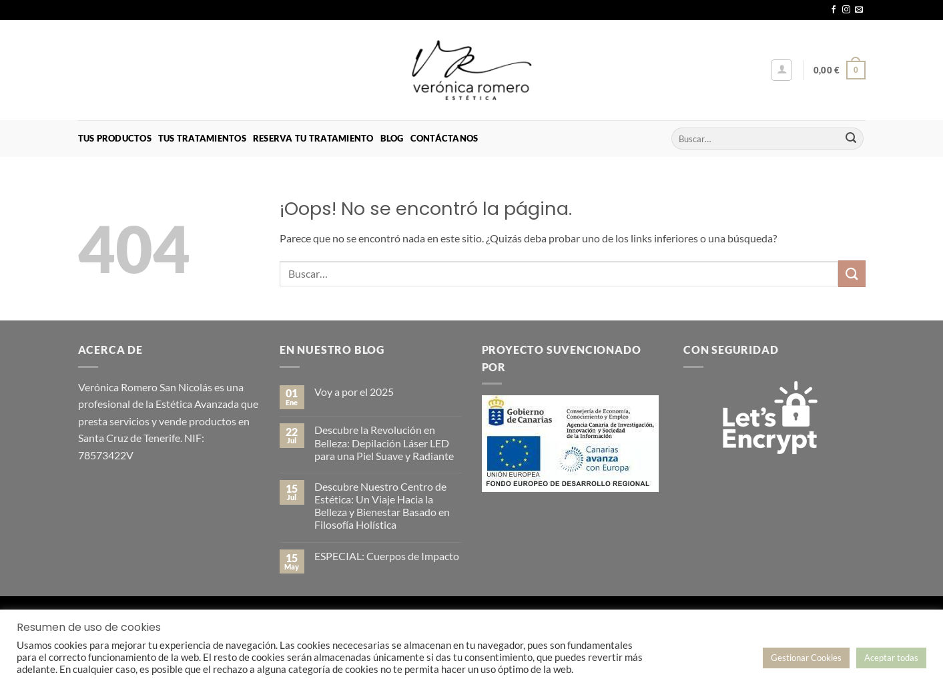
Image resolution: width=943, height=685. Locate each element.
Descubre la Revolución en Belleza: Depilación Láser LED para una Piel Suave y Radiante (384, 442)
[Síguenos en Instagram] (846, 10)
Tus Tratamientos (202, 138)
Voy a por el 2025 (354, 391)
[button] (781, 70)
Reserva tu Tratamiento (313, 138)
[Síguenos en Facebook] (834, 10)
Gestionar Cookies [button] (806, 657)
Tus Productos (114, 138)
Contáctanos (444, 138)
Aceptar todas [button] (891, 657)
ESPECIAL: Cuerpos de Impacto (386, 555)
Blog (392, 138)
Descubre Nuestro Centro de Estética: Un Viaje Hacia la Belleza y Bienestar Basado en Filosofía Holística (382, 505)
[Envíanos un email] (859, 10)
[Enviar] (851, 139)
